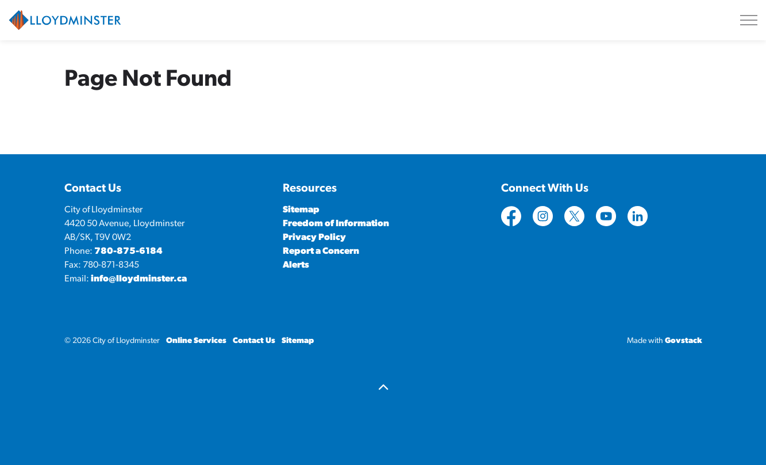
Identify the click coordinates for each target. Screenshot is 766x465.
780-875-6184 (128, 251)
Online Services (196, 341)
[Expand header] (749, 20)
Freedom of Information (336, 223)
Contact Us (254, 341)
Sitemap (301, 210)
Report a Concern (321, 251)
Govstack (683, 341)
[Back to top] (383, 389)
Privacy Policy (314, 237)
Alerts (296, 265)
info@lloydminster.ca (139, 279)
